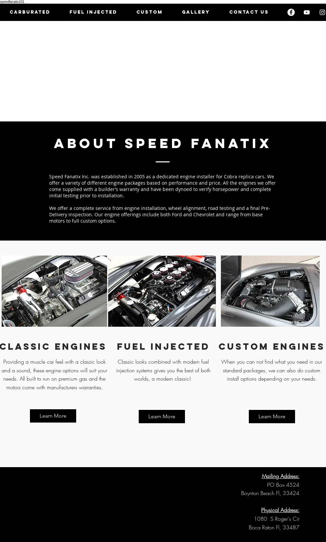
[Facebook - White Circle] (291, 12)
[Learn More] (53, 416)
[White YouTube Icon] (306, 12)
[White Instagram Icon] (322, 12)
